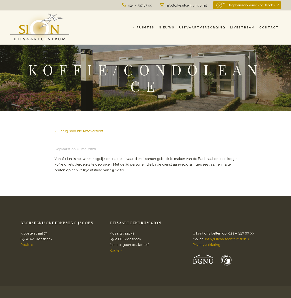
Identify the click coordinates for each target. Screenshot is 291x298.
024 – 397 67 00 (140, 5)
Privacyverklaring (206, 245)
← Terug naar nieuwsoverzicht (79, 131)
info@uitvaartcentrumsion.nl (186, 5)
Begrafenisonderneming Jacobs (247, 5)
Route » (26, 245)
